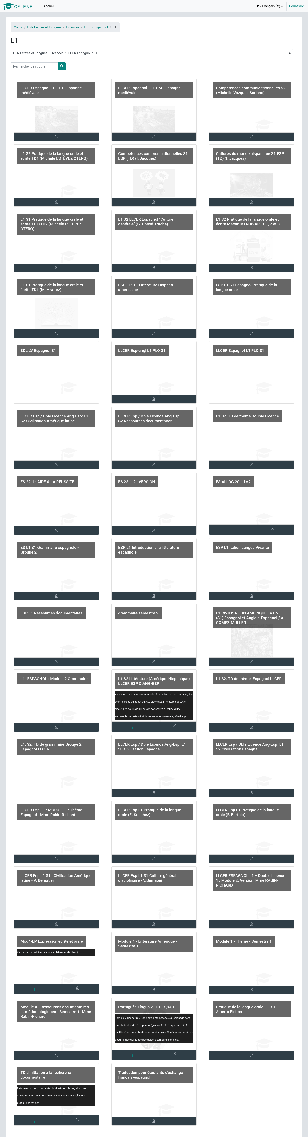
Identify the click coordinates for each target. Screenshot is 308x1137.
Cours (22, 27)
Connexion (297, 6)
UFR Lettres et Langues (49, 27)
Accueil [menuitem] (49, 6)
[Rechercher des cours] (38, 66)
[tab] (59, 137)
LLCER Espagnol (100, 27)
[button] (270, 6)
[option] (279, 6)
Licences (76, 27)
